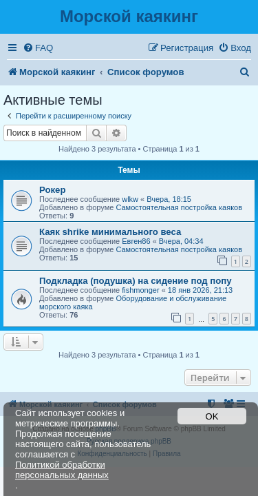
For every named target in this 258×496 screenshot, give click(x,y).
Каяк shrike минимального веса (110, 232)
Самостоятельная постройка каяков (179, 207)
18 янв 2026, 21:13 (200, 290)
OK (212, 416)
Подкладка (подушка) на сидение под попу (135, 281)
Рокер (52, 190)
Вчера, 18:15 (169, 199)
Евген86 (136, 241)
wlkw (130, 199)
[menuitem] (38, 48)
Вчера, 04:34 (181, 241)
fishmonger (140, 290)
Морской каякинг (129, 16)
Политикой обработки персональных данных (62, 469)
